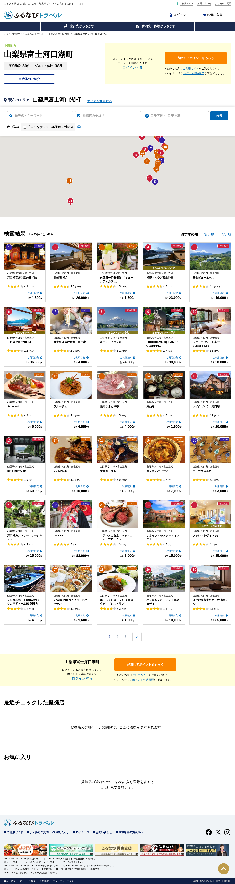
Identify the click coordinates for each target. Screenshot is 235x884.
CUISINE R (60, 470)
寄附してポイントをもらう (195, 58)
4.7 (75, 351)
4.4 (215, 286)
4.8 (28, 415)
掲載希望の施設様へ (131, 832)
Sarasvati (13, 406)
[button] (162, 140)
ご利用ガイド (186, 3)
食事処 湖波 (108, 470)
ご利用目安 (33, 293)
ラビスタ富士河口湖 (19, 342)
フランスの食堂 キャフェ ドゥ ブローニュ (117, 537)
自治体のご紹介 (29, 79)
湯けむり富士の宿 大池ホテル (210, 601)
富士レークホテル (111, 342)
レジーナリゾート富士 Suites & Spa (206, 343)
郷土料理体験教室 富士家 (70, 342)
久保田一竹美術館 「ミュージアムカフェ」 (116, 279)
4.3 (29, 286)
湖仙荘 (150, 406)
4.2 (122, 479)
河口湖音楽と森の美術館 (22, 277)
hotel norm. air (16, 470)
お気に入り (214, 15)
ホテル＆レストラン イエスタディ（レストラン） (116, 601)
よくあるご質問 (223, 3)
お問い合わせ (204, 3)
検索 (219, 115)
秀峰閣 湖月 (61, 277)
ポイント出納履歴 (193, 73)
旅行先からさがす (82, 26)
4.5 (122, 286)
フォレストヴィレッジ (206, 535)
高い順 (226, 234)
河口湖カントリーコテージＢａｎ (24, 537)
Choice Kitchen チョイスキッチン (70, 601)
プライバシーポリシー (64, 881)
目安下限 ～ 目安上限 (165, 115)
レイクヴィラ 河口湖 (206, 406)
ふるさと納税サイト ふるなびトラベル (24, 34)
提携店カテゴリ (93, 115)
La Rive (58, 535)
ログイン (179, 15)
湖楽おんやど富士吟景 (159, 277)
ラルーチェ (60, 406)
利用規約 (44, 881)
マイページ (82, 832)
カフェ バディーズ (157, 470)
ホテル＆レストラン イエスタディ (163, 601)
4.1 (214, 608)
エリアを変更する (99, 101)
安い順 (209, 234)
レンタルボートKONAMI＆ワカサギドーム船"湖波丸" (23, 601)
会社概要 (31, 881)
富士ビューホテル (203, 277)
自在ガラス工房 (202, 470)
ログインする (132, 67)
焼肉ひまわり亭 (109, 406)
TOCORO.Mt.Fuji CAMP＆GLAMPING (162, 343)
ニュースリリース (13, 881)
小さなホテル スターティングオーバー (163, 537)
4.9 (214, 415)
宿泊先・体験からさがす (158, 26)
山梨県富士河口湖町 (58, 34)
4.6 (75, 286)
